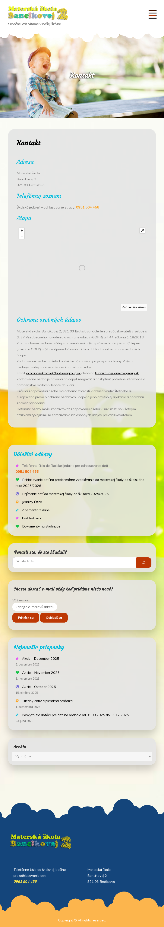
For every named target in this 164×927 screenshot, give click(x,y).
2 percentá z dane (36, 510)
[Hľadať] (143, 562)
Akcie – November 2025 (41, 672)
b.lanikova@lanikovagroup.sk (117, 373)
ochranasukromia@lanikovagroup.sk (53, 373)
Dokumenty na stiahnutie (41, 526)
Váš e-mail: (20, 600)
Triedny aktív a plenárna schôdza (47, 701)
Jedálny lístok (32, 502)
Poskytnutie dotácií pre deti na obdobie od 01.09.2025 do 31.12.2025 (75, 715)
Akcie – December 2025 (40, 658)
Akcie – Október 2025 (39, 687)
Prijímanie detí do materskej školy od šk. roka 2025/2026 (65, 494)
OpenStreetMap (135, 307)
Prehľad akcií (31, 518)
